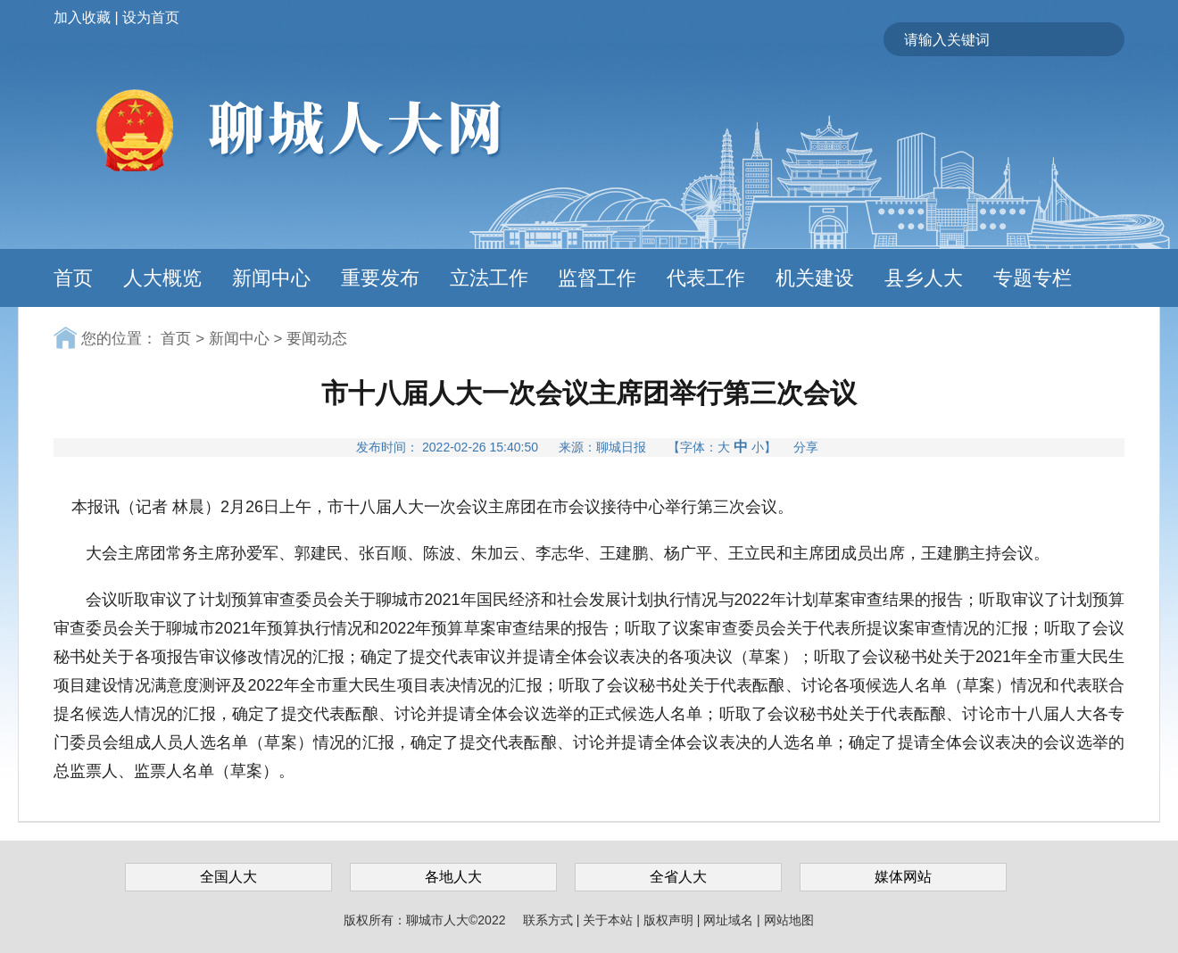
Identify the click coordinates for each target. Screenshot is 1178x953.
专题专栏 (1032, 278)
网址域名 (730, 920)
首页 (73, 278)
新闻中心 (271, 278)
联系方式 (550, 920)
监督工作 (597, 278)
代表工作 (706, 278)
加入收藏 (82, 17)
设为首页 (150, 17)
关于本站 (609, 920)
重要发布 (380, 278)
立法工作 (489, 278)
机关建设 (815, 278)
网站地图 (789, 920)
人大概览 (162, 278)
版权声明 (670, 920)
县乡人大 (923, 278)
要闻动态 (316, 338)
